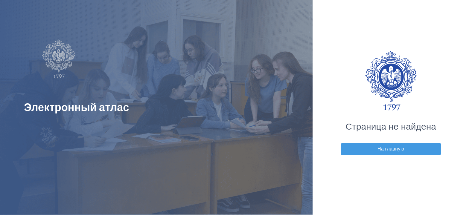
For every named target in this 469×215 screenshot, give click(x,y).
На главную (390, 148)
